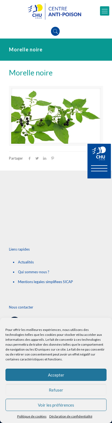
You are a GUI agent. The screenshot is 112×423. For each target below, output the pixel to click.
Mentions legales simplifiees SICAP (45, 282)
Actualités (26, 262)
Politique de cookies (32, 416)
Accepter (56, 374)
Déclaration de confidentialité (70, 416)
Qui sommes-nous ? (33, 272)
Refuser (56, 389)
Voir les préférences (56, 405)
